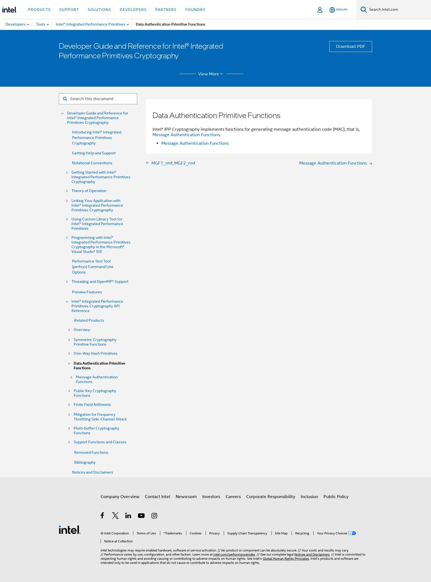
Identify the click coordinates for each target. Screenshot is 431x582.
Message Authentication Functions (97, 379)
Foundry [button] (195, 9)
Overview (82, 329)
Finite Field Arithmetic (92, 404)
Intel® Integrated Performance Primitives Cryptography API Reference (97, 306)
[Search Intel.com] (399, 9)
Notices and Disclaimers (92, 472)
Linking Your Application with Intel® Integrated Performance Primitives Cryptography (97, 205)
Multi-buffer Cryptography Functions (96, 430)
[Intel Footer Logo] (70, 529)
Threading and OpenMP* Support (99, 281)
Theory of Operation (88, 190)
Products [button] (39, 9)
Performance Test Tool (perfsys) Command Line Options (93, 267)
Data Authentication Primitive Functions (99, 365)
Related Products (89, 320)
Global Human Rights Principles (286, 558)
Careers (233, 496)
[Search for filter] (98, 98)
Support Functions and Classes (100, 442)
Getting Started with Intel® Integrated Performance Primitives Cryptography (101, 177)
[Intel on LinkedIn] (128, 516)
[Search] (364, 9)
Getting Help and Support (94, 153)
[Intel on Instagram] (154, 516)
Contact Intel (157, 496)
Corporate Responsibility (270, 496)
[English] (338, 9)
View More (211, 74)
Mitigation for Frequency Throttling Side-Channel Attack (100, 417)
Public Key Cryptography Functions (95, 393)
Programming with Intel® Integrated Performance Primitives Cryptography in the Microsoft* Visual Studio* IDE (101, 244)
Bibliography (85, 462)
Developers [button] (133, 9)
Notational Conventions (92, 162)
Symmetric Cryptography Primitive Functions (95, 342)
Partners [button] (165, 9)
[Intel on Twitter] (115, 516)
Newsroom (186, 496)
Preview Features (87, 291)
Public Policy (336, 496)
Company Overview (120, 496)
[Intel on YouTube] (141, 516)
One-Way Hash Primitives (96, 353)
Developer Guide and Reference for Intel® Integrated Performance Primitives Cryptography (97, 118)
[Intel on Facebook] (102, 516)
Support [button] (69, 9)
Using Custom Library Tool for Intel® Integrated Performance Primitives (97, 224)
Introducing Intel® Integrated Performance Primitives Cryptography (96, 138)
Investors (211, 496)
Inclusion (309, 496)
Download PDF (350, 46)
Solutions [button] (99, 9)
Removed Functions (91, 452)
